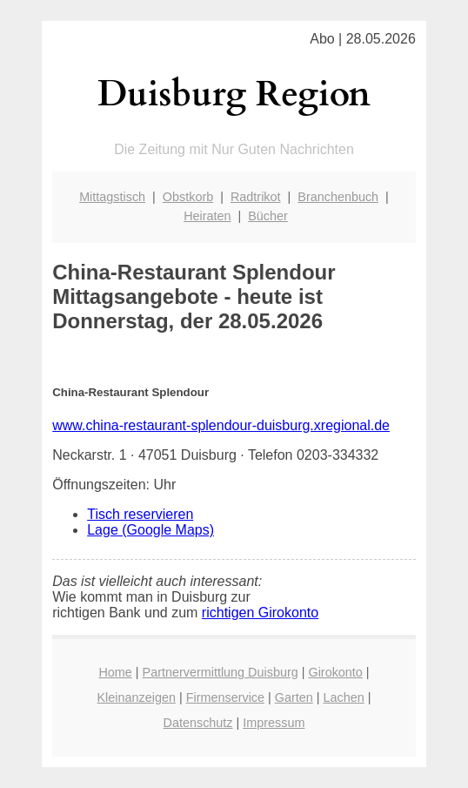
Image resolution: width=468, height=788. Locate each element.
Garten (294, 697)
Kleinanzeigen (136, 697)
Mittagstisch (112, 197)
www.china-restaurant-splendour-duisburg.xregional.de (221, 425)
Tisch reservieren (140, 514)
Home (114, 672)
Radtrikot (256, 197)
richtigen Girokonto (260, 612)
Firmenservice (225, 697)
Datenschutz (198, 723)
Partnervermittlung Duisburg (220, 672)
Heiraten (207, 216)
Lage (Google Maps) (150, 529)
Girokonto (335, 672)
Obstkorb (188, 197)
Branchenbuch (338, 197)
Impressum (273, 723)
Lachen (344, 697)
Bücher (268, 216)
